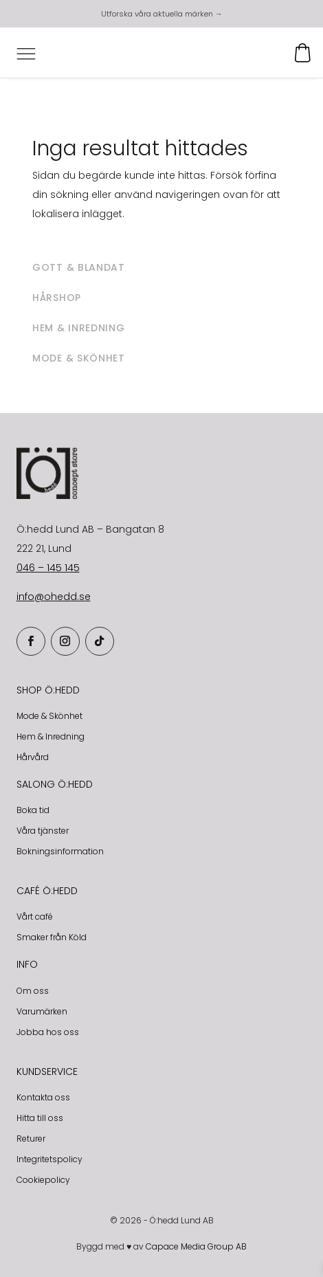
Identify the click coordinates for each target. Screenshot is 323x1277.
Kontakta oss (43, 1097)
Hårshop (56, 297)
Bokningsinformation (60, 851)
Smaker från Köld (51, 937)
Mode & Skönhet (49, 716)
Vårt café (34, 916)
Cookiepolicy (43, 1180)
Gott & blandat (78, 267)
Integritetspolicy (49, 1159)
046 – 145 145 (48, 568)
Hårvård (32, 757)
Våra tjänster (42, 830)
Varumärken (41, 1011)
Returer (30, 1138)
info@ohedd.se (53, 596)
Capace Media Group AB (196, 1246)
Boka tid (32, 810)
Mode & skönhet (78, 358)
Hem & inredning (78, 328)
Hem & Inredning (50, 736)
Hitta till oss (39, 1118)
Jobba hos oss (47, 1032)
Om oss (32, 991)
